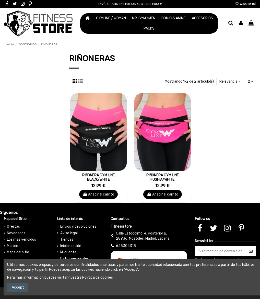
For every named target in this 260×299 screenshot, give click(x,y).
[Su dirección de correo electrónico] (220, 251)
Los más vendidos (21, 239)
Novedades (16, 233)
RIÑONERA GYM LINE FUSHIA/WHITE (162, 177)
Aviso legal (69, 233)
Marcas (13, 246)
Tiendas (66, 239)
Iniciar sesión (70, 246)
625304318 (126, 246)
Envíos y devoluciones (78, 226)
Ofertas (13, 226)
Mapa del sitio (18, 252)
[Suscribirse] (250, 251)
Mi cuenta (68, 252)
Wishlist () (245, 4)
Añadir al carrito (98, 194)
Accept (18, 287)
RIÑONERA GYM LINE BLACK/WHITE (98, 177)
